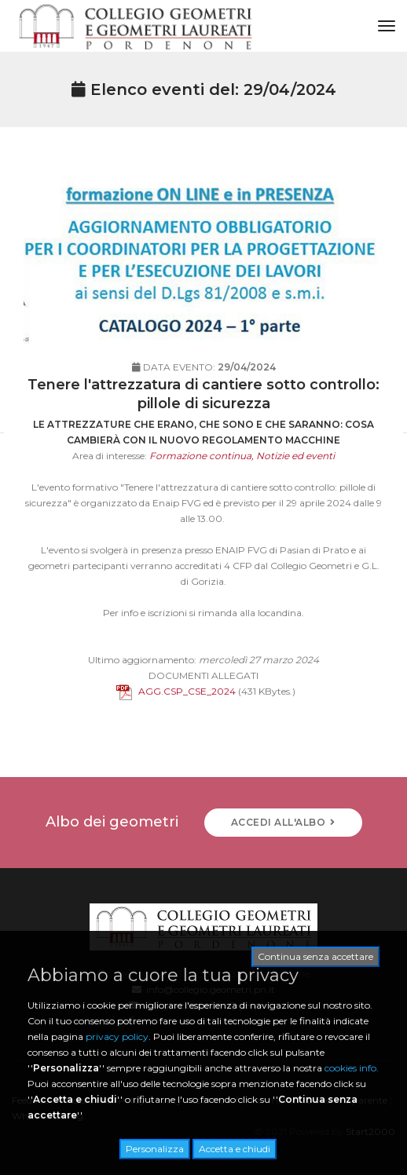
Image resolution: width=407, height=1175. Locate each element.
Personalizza (155, 1149)
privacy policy (117, 1036)
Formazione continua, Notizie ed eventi (242, 473)
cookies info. (351, 1068)
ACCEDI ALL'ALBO (283, 822)
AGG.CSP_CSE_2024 (176, 708)
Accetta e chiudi (234, 1149)
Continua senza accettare (315, 956)
